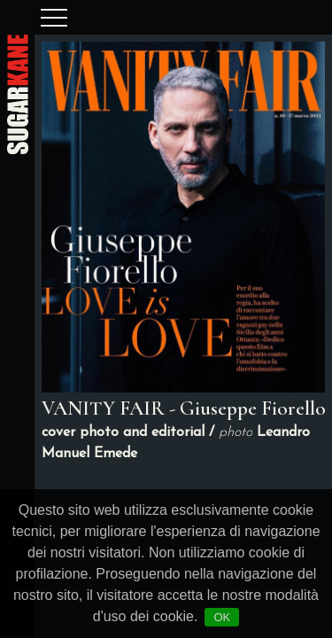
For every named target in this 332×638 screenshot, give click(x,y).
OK (221, 617)
